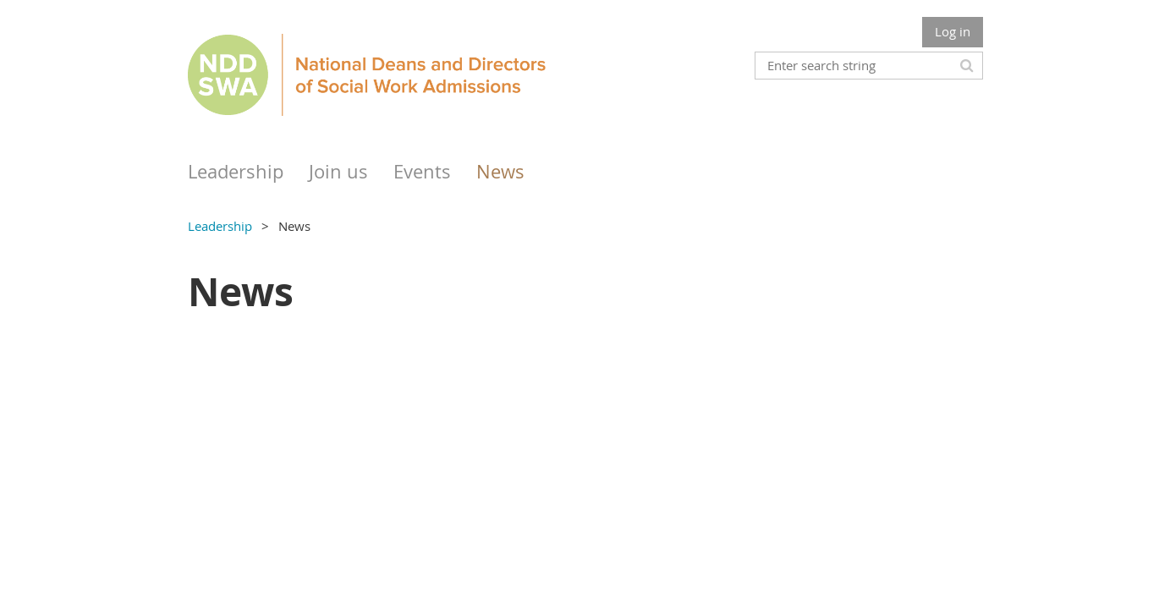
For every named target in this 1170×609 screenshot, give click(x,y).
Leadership (220, 225)
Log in (952, 31)
